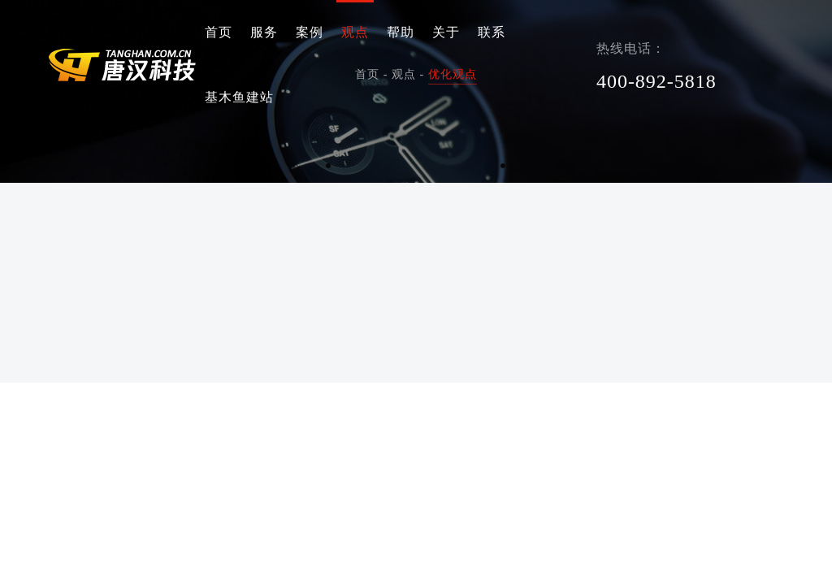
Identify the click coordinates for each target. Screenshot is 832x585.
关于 (446, 32)
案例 (309, 32)
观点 (355, 32)
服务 (264, 32)
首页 (218, 32)
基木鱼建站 (239, 97)
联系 (491, 32)
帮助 (400, 32)
